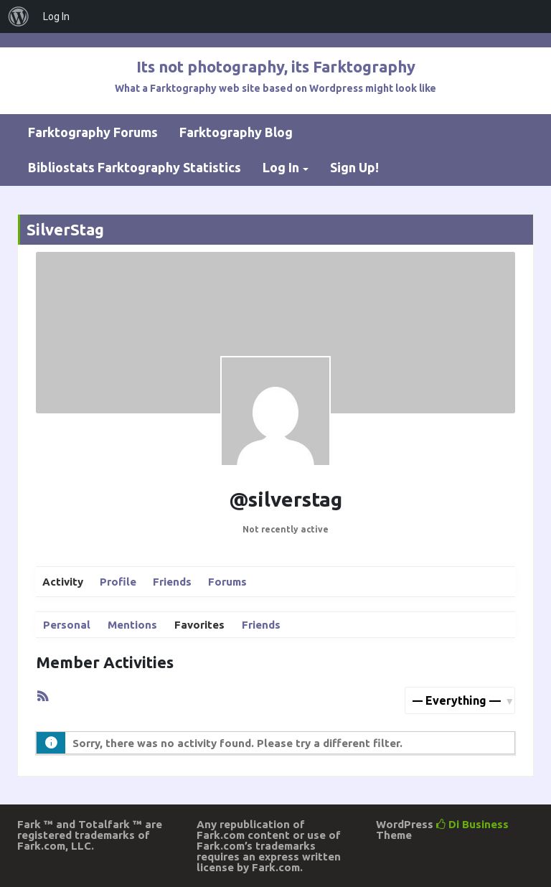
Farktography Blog (236, 132)
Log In (281, 167)
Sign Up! (354, 167)
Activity (62, 582)
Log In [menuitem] (56, 16)
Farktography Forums (93, 132)
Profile (118, 582)
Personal (66, 625)
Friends (172, 582)
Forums (227, 582)
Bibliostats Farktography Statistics (134, 167)
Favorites (199, 625)
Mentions (132, 625)
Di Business (472, 824)
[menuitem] (18, 16)
